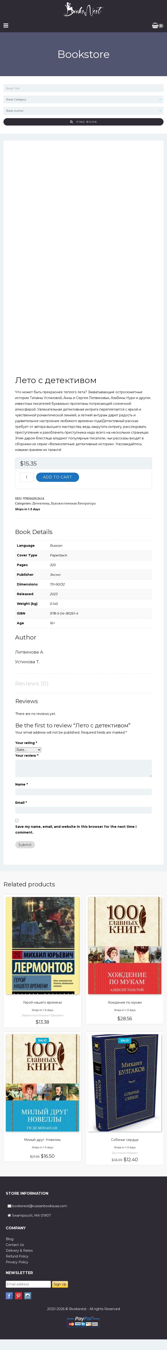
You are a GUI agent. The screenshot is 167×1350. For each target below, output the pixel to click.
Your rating (26, 743)
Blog (9, 1239)
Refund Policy (17, 1256)
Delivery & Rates (19, 1250)
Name (21, 784)
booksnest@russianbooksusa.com (39, 1206)
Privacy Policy (17, 1262)
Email (21, 803)
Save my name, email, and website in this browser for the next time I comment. (75, 829)
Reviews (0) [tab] (32, 683)
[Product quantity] (27, 477)
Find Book (83, 121)
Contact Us (15, 1245)
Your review (26, 755)
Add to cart (57, 477)
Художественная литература (73, 503)
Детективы (40, 503)
